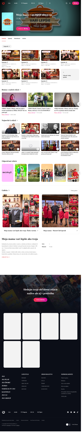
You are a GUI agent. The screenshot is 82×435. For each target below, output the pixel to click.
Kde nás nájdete (64, 386)
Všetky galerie (74, 190)
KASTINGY (6, 393)
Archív (15, 3)
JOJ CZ (5, 397)
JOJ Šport (40, 3)
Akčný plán (63, 396)
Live (9, 3)
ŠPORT (43, 383)
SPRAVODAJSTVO (46, 374)
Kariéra (63, 389)
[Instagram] (71, 414)
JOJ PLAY (6, 380)
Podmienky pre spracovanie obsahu (8, 422)
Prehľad (4, 38)
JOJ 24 (33, 3)
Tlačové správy (64, 378)
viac (23, 24)
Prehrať (40, 300)
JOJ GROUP (7, 400)
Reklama (63, 380)
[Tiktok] (77, 414)
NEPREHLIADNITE (67, 374)
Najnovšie (7, 46)
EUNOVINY (44, 389)
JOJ (3, 376)
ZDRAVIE (24, 386)
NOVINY (43, 378)
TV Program (24, 3)
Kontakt (43, 422)
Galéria (24, 38)
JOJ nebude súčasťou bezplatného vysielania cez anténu (69, 392)
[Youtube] (74, 414)
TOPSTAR (24, 380)
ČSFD (18, 18)
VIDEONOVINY (45, 386)
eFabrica (17, 427)
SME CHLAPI (25, 383)
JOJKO (5, 387)
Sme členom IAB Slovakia (35, 422)
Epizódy (10, 38)
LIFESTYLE (25, 374)
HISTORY (24, 389)
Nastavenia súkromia (24, 422)
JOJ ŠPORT (6, 383)
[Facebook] (68, 414)
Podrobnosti (17, 38)
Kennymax (9, 427)
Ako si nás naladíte (65, 383)
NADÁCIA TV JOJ (9, 390)
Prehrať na (23, 29)
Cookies (17, 422)
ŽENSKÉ (24, 378)
